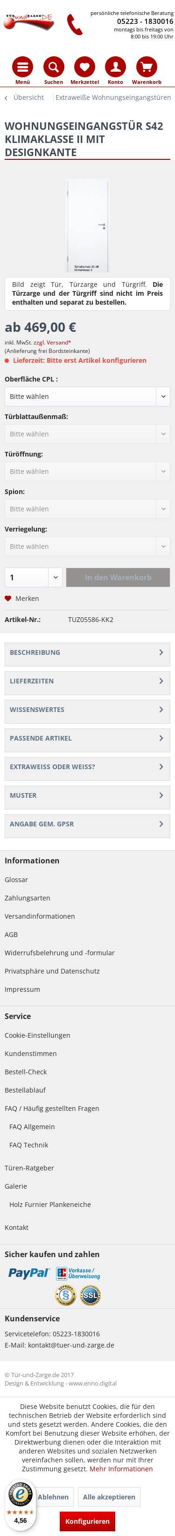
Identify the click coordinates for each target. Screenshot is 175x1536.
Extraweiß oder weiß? (52, 766)
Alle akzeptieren (109, 1496)
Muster (23, 795)
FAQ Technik (28, 1144)
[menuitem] (22, 66)
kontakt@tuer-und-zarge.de (71, 1345)
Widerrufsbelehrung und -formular (60, 952)
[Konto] (115, 66)
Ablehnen (53, 1496)
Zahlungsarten (27, 897)
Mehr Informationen (121, 1468)
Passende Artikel (41, 738)
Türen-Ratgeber (29, 1167)
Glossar (16, 879)
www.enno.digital (93, 1383)
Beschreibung (35, 652)
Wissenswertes (37, 709)
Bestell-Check (26, 1071)
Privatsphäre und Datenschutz (52, 971)
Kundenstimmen (31, 1053)
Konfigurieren (87, 1521)
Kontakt (16, 1227)
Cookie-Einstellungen (37, 1035)
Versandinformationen (40, 916)
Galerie (16, 1186)
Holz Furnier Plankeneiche (50, 1204)
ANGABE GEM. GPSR (42, 823)
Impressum (22, 989)
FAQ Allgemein (32, 1126)
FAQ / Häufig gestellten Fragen (52, 1108)
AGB (11, 934)
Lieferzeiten (32, 680)
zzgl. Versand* (52, 342)
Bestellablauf (25, 1090)
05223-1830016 (76, 1333)
